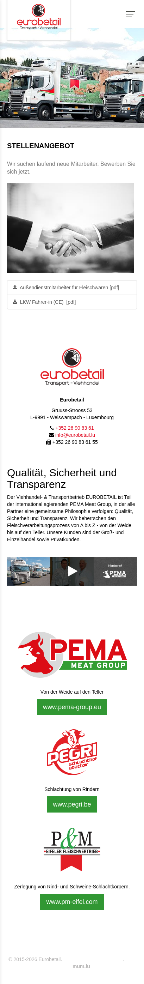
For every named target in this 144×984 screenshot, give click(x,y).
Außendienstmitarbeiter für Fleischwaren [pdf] (66, 287)
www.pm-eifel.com (72, 901)
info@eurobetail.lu (75, 435)
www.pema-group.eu (72, 707)
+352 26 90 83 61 (74, 428)
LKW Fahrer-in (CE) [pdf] (44, 302)
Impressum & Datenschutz (92, 959)
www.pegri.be (72, 804)
